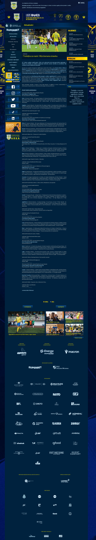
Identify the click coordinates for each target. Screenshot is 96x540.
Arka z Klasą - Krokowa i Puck (53, 334)
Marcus (77, 98)
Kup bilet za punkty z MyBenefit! (76, 54)
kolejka (80, 94)
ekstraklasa (74, 92)
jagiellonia (74, 94)
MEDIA (13, 67)
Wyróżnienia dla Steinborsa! (75, 62)
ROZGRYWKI (13, 57)
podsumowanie (77, 100)
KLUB (13, 52)
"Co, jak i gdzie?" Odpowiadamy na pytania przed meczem (76, 39)
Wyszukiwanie (13, 49)
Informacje (13, 39)
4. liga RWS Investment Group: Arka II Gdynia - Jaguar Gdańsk (22, 334)
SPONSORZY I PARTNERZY (13, 59)
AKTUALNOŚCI (13, 36)
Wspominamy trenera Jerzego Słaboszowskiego (75, 44)
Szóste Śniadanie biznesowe (53, 322)
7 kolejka (74, 90)
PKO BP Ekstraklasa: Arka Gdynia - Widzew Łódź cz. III (73, 334)
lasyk (71, 96)
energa (81, 92)
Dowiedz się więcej (26, 5)
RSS (13, 46)
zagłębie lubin (77, 104)
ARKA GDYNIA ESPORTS (13, 70)
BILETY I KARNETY (13, 62)
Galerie (13, 44)
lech (75, 96)
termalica (73, 102)
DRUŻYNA (13, 54)
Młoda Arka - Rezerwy (13, 41)
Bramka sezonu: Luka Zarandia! (76, 71)
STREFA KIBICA (13, 65)
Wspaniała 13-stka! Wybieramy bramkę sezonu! (76, 76)
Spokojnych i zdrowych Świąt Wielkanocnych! (75, 50)
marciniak (80, 96)
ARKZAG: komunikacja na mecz (76, 34)
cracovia (80, 90)
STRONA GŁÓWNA (13, 33)
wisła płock (80, 102)
